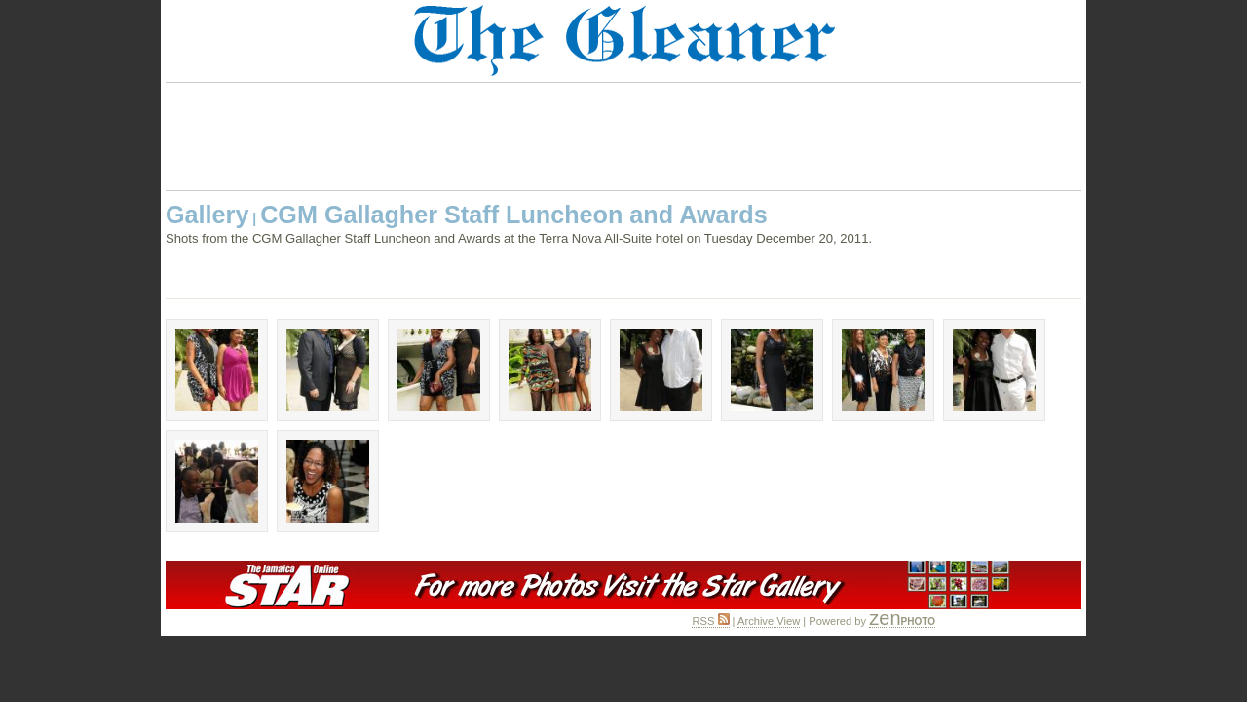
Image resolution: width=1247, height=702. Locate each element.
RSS (710, 621)
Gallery (207, 214)
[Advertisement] (623, 136)
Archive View (768, 621)
